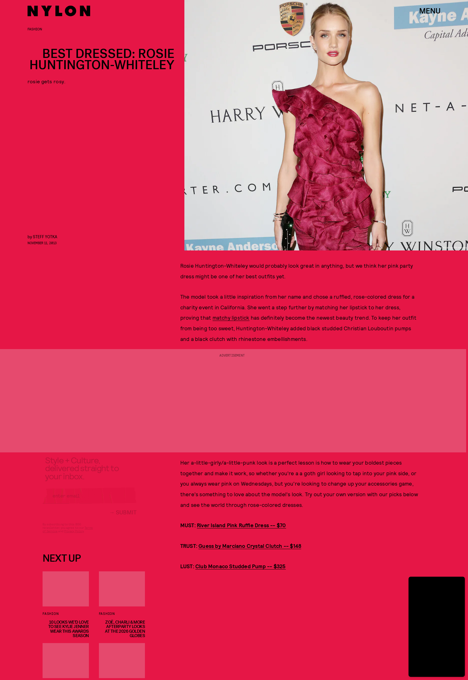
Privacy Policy (74, 536)
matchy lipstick (231, 317)
